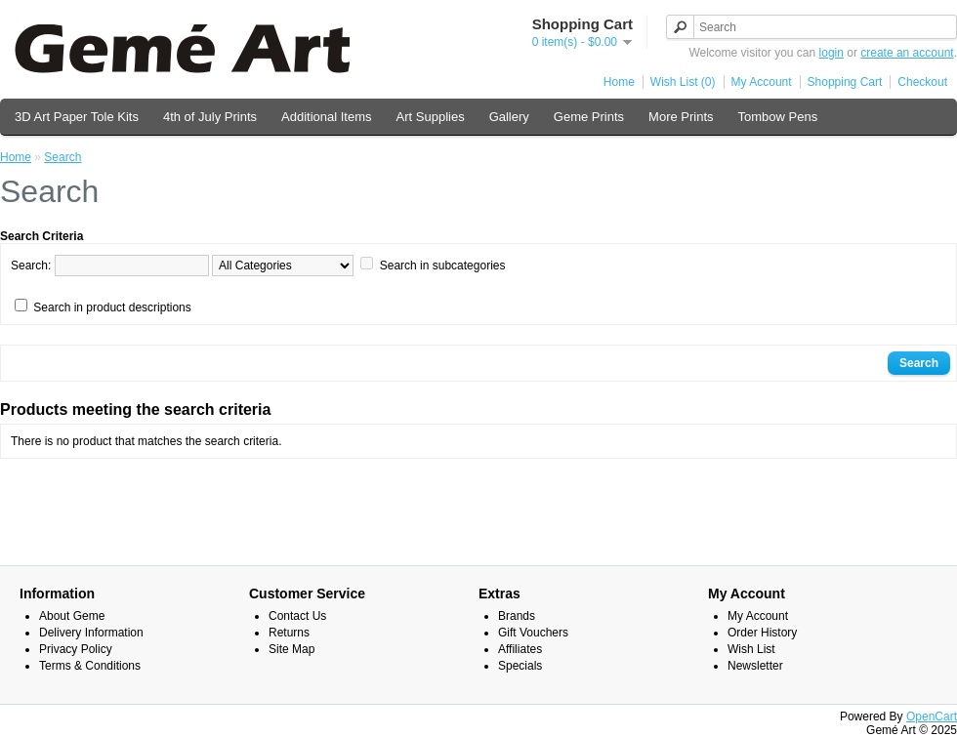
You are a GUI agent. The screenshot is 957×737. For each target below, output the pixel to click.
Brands (516, 616)
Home (619, 82)
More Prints (680, 116)
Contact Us (297, 616)
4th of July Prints (210, 116)
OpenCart (931, 716)
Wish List (751, 649)
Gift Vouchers (533, 632)
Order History (762, 632)
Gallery (509, 116)
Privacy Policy (75, 649)
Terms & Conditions (90, 666)
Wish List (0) (683, 82)
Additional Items (326, 116)
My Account (761, 82)
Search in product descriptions (111, 307)
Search (62, 157)
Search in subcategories (443, 265)
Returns (289, 632)
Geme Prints (589, 116)
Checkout (922, 82)
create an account (906, 53)
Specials (520, 666)
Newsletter (755, 666)
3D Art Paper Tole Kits (77, 116)
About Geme (71, 616)
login (831, 53)
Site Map (291, 649)
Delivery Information (91, 632)
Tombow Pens (778, 116)
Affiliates (520, 649)
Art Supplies (430, 116)
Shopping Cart (845, 82)
